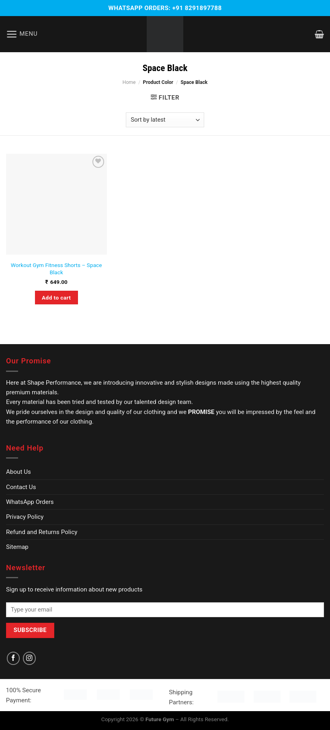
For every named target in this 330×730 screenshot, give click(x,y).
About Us (18, 471)
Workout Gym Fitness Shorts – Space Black (56, 268)
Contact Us (21, 487)
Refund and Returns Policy (41, 532)
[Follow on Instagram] (29, 658)
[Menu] (22, 34)
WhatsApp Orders (30, 502)
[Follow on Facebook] (13, 658)
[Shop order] (165, 119)
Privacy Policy (25, 516)
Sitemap (17, 547)
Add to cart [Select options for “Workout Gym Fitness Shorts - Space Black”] (56, 297)
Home (129, 82)
